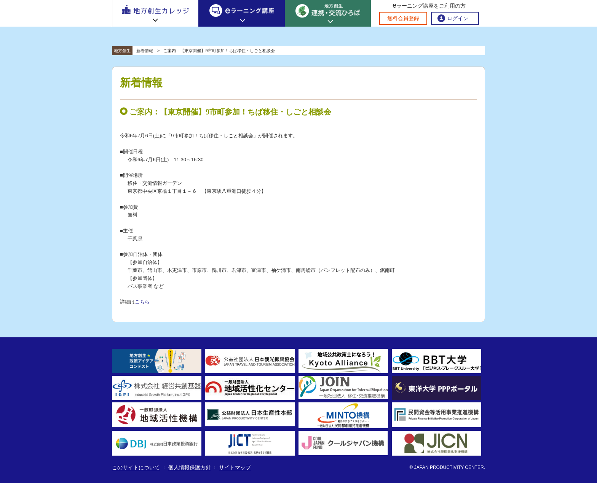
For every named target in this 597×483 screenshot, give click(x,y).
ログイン (457, 18)
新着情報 (144, 50)
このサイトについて (136, 467)
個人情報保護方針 (189, 467)
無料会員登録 (403, 18)
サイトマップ (235, 467)
